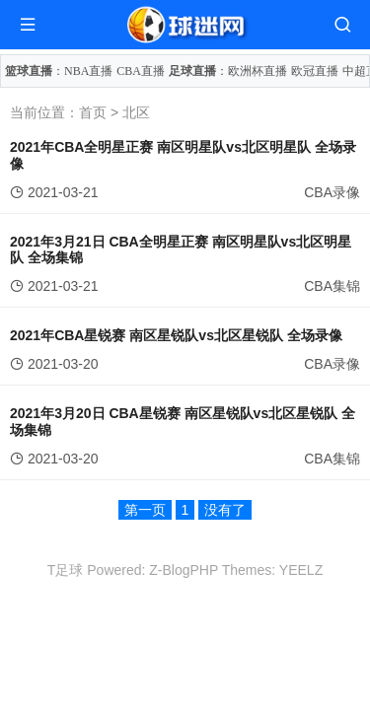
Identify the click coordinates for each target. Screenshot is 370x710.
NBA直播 (88, 71)
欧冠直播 (314, 71)
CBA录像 (332, 192)
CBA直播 (140, 71)
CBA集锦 (332, 286)
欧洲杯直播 (257, 71)
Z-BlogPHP (183, 570)
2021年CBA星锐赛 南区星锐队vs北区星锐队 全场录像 (176, 335)
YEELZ (301, 570)
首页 (93, 112)
